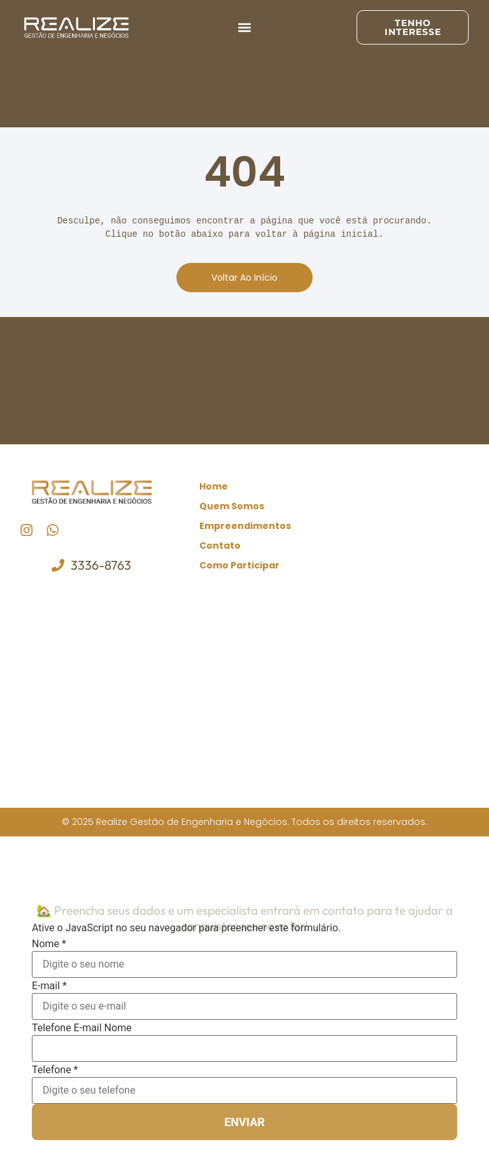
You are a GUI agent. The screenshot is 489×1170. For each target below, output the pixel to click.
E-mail (49, 984)
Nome (49, 942)
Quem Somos (231, 506)
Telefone (55, 1068)
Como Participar (239, 565)
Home (213, 486)
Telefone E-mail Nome (82, 1026)
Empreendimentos (245, 525)
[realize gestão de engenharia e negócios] (245, 689)
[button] (244, 27)
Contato (220, 545)
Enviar (244, 1120)
